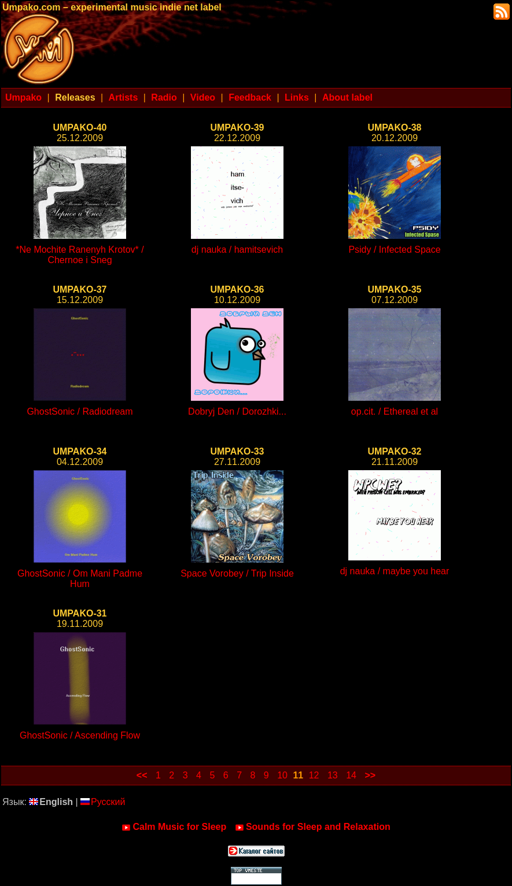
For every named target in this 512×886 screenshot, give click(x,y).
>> (369, 775)
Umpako (23, 97)
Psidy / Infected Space (394, 249)
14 (351, 775)
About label (347, 97)
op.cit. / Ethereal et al (394, 411)
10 (282, 775)
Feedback (250, 97)
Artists (123, 97)
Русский (102, 802)
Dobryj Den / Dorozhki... (237, 411)
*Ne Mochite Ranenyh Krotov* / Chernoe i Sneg (79, 255)
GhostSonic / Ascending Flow (80, 735)
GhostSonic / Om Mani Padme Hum (79, 578)
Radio (163, 97)
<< (142, 775)
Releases (75, 97)
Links (297, 97)
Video (202, 97)
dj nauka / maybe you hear (395, 571)
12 (314, 775)
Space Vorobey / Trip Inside (237, 573)
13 (332, 775)
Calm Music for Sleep (173, 827)
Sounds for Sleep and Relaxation (313, 827)
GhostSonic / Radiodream (79, 411)
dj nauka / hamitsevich (237, 249)
